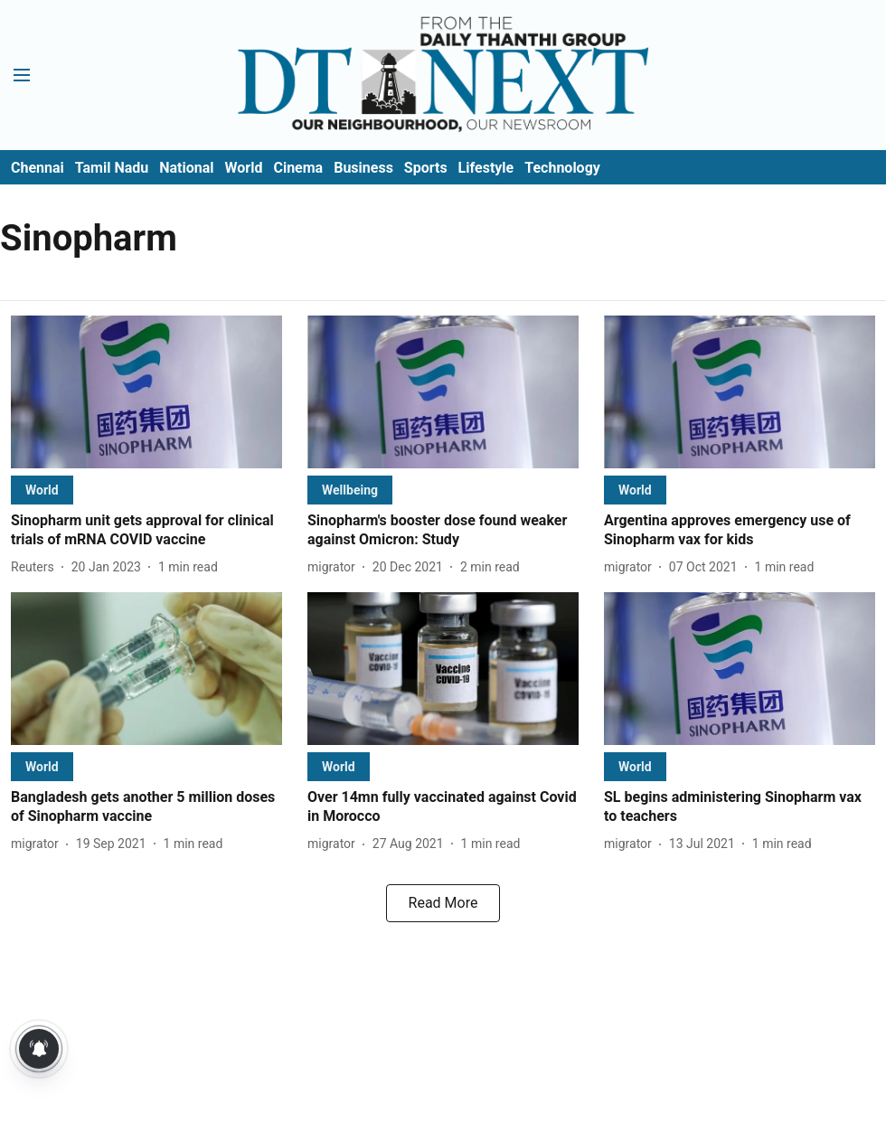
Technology (562, 167)
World (244, 167)
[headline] (146, 531)
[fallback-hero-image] (146, 392)
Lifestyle (486, 167)
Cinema (298, 167)
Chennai (37, 167)
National (186, 167)
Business (363, 167)
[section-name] (42, 489)
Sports (426, 167)
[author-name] (36, 567)
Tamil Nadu (111, 167)
